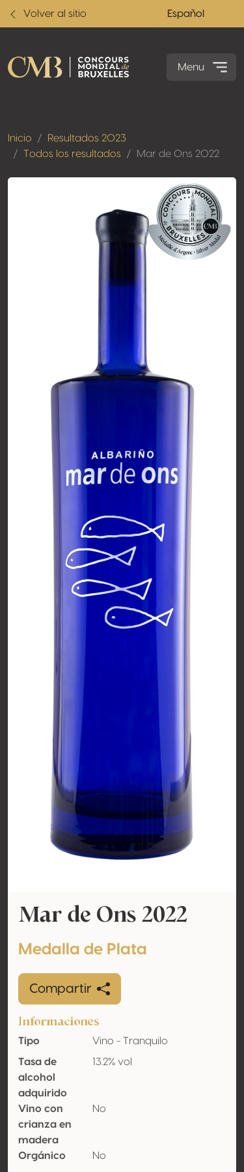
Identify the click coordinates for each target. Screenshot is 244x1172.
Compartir (69, 988)
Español (185, 13)
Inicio (20, 138)
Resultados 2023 (86, 138)
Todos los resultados (72, 154)
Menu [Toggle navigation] (204, 67)
